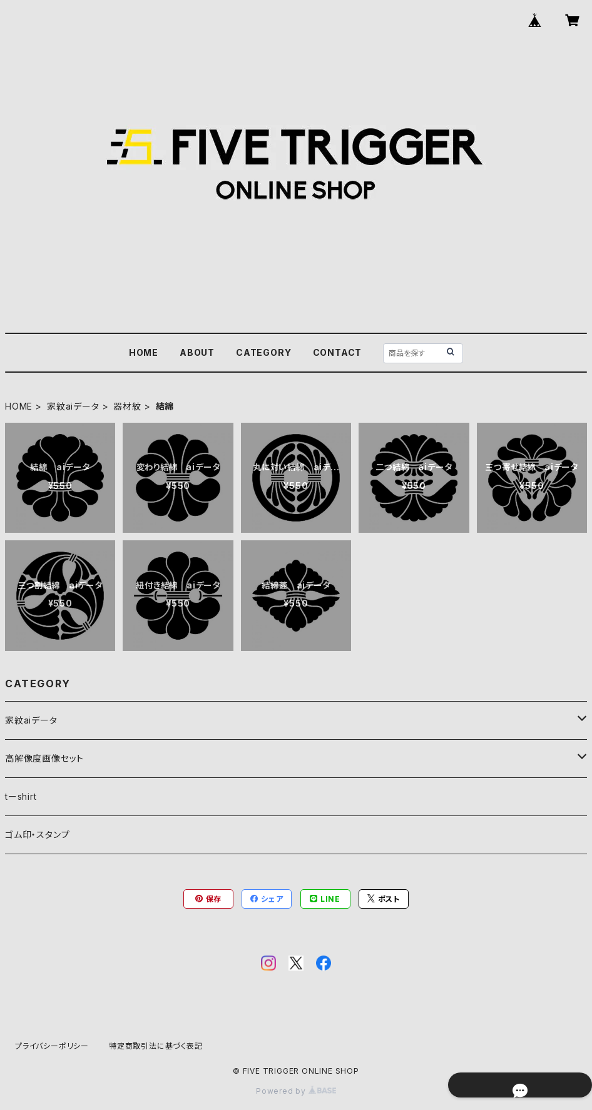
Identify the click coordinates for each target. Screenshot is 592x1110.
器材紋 (127, 406)
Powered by (296, 1091)
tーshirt (21, 796)
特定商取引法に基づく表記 (156, 1046)
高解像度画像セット (44, 758)
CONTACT (337, 352)
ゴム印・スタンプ (37, 834)
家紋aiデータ (73, 406)
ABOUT (197, 352)
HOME (143, 352)
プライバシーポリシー (52, 1046)
